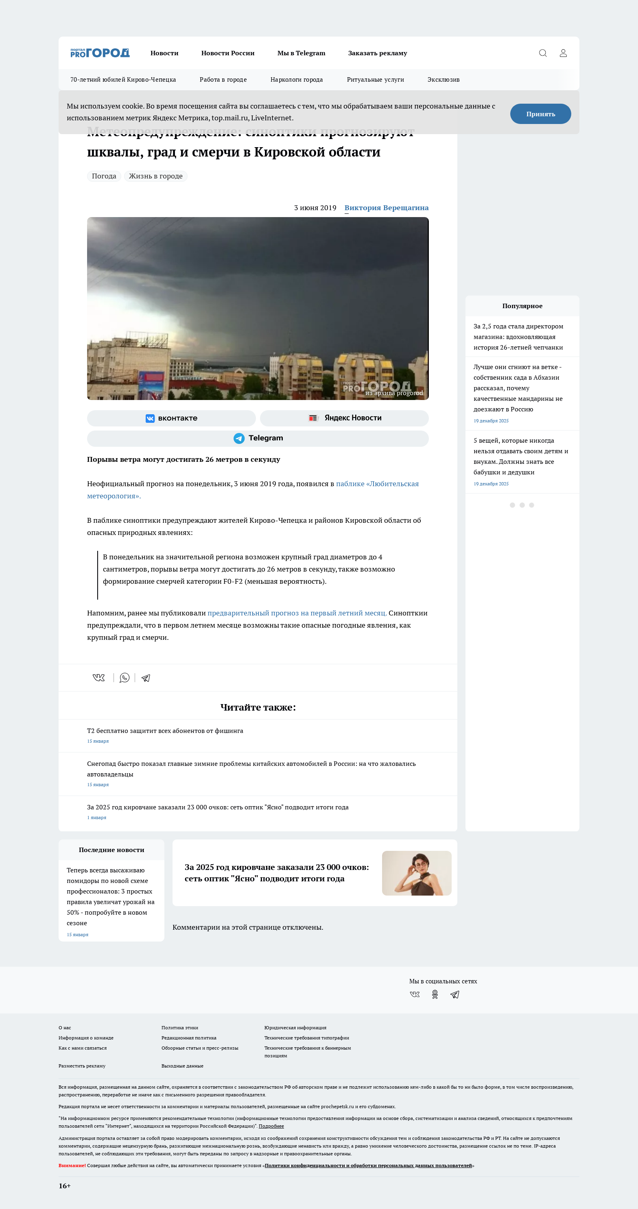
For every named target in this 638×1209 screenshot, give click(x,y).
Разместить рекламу (82, 1066)
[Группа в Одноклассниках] (435, 994)
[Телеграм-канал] (258, 439)
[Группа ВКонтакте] (171, 418)
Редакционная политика (189, 1038)
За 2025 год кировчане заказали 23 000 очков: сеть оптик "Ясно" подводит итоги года (258, 813)
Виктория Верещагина (387, 207)
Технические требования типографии (306, 1038)
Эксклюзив (444, 79)
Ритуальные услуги (375, 79)
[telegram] (148, 677)
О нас (65, 1027)
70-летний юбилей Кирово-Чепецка (123, 79)
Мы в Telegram (301, 53)
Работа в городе (223, 79)
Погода (104, 175)
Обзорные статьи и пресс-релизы (200, 1048)
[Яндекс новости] (344, 418)
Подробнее (271, 1126)
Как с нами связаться (83, 1048)
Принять (541, 114)
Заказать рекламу (377, 53)
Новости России (228, 53)
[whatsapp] (124, 677)
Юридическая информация (295, 1027)
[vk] (99, 677)
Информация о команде (86, 1038)
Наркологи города (297, 79)
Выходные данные (182, 1066)
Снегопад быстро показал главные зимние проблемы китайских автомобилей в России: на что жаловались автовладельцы (258, 774)
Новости (165, 53)
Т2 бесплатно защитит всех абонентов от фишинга (258, 736)
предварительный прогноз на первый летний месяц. (297, 613)
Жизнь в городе (156, 175)
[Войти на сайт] (563, 53)
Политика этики (180, 1027)
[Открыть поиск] (543, 53)
